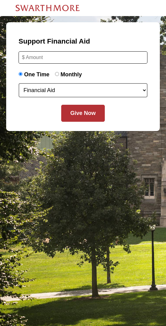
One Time (36, 74)
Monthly (71, 74)
